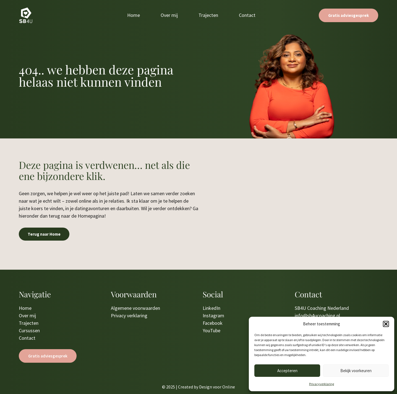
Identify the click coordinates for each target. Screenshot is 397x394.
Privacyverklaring (321, 384)
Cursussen (29, 330)
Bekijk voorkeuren (356, 370)
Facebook (213, 323)
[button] (386, 324)
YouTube (211, 330)
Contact (247, 15)
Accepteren (287, 370)
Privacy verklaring (129, 315)
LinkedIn (211, 308)
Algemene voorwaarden (135, 308)
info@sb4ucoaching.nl (317, 315)
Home (133, 15)
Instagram (213, 315)
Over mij (169, 15)
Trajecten (208, 15)
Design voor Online (217, 387)
